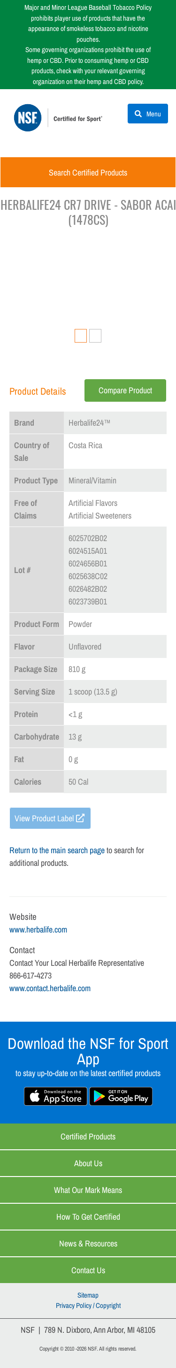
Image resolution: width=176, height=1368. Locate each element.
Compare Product (125, 390)
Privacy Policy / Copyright (88, 1305)
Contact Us (88, 1270)
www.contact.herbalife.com (50, 988)
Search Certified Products (88, 172)
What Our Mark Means (88, 1190)
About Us (88, 1163)
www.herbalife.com (38, 929)
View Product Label (44, 818)
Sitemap (88, 1295)
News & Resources (88, 1243)
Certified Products (88, 1136)
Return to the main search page (57, 850)
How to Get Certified (88, 1217)
